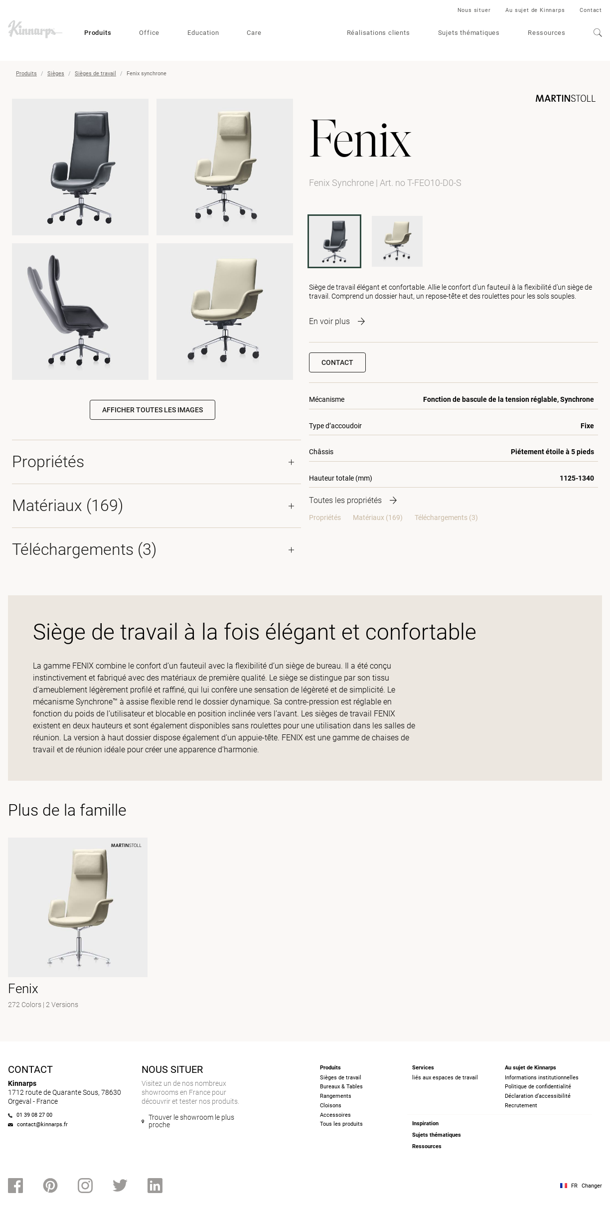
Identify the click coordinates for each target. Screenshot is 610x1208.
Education (203, 32)
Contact (591, 10)
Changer (592, 1186)
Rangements (335, 1096)
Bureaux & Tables (341, 1086)
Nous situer (474, 10)
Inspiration (425, 1123)
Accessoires (335, 1115)
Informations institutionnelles (542, 1077)
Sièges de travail (95, 73)
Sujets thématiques (469, 32)
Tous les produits (341, 1124)
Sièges (55, 73)
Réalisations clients (378, 32)
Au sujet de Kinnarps (535, 10)
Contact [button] (337, 362)
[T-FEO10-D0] (397, 241)
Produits (97, 32)
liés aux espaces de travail (445, 1077)
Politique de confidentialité (538, 1086)
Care (254, 32)
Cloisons (330, 1105)
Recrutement (521, 1105)
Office (149, 32)
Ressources (547, 32)
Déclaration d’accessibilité (538, 1096)
